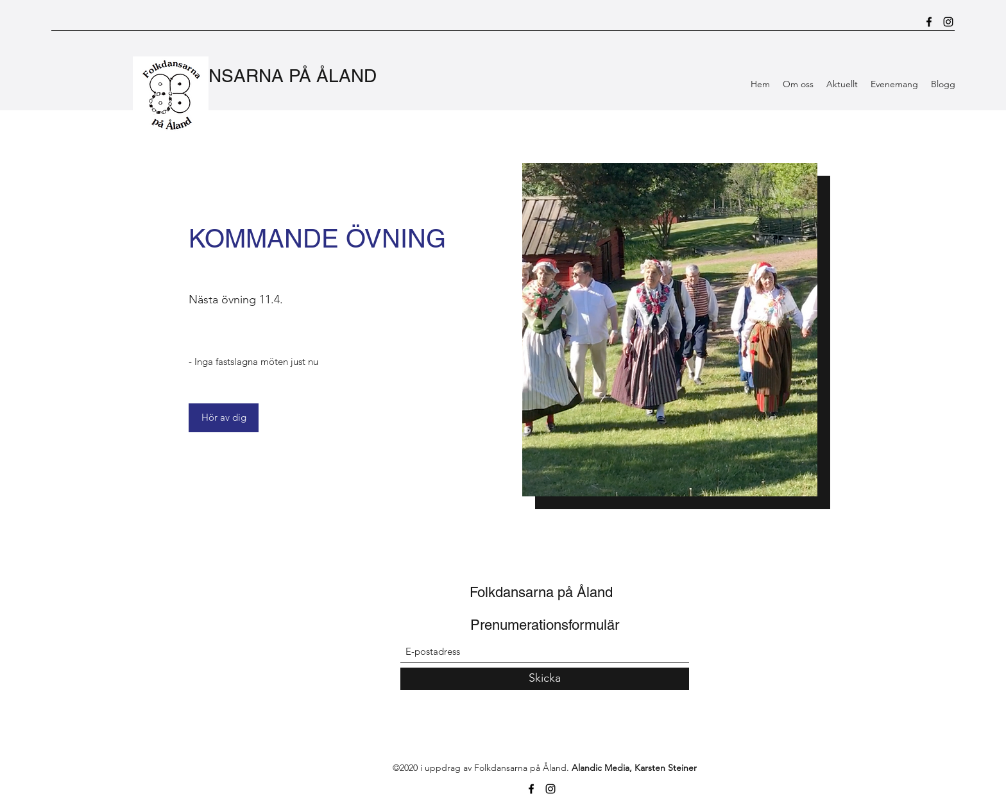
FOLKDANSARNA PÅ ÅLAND (257, 75)
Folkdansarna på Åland (541, 592)
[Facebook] (929, 21)
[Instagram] (948, 21)
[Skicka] (544, 679)
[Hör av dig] (224, 417)
